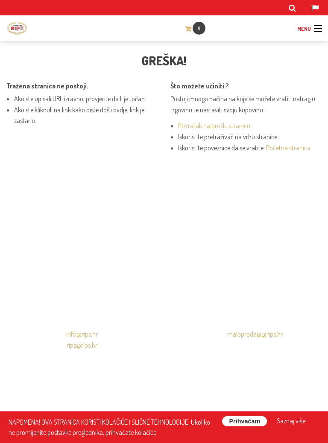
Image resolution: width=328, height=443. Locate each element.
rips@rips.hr (82, 345)
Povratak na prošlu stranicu (214, 125)
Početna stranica (288, 148)
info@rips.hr (82, 334)
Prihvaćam (244, 421)
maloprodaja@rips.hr (255, 334)
